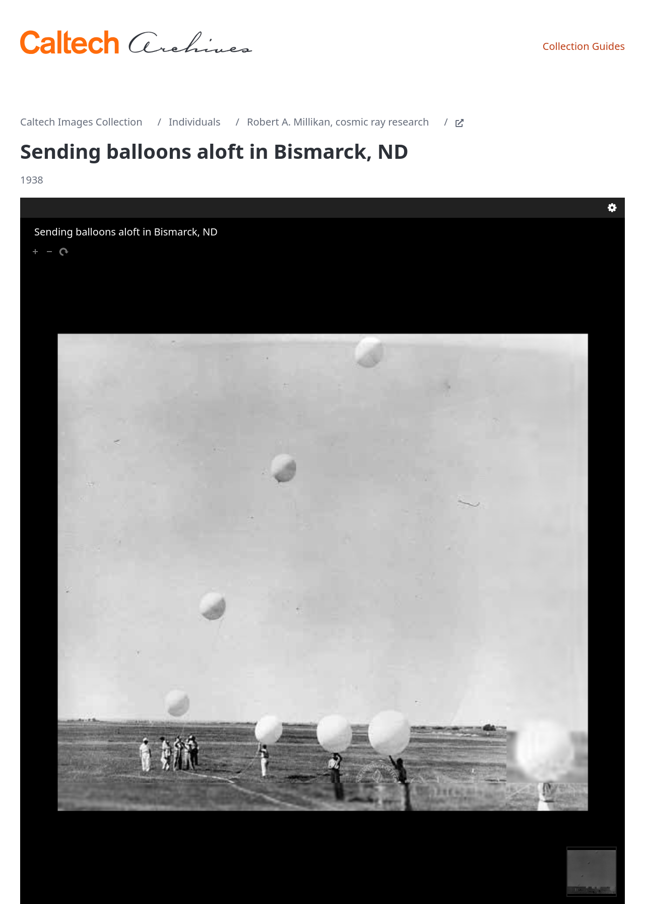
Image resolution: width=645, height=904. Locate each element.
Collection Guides (584, 46)
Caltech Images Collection (81, 122)
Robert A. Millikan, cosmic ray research (338, 122)
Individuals (195, 122)
